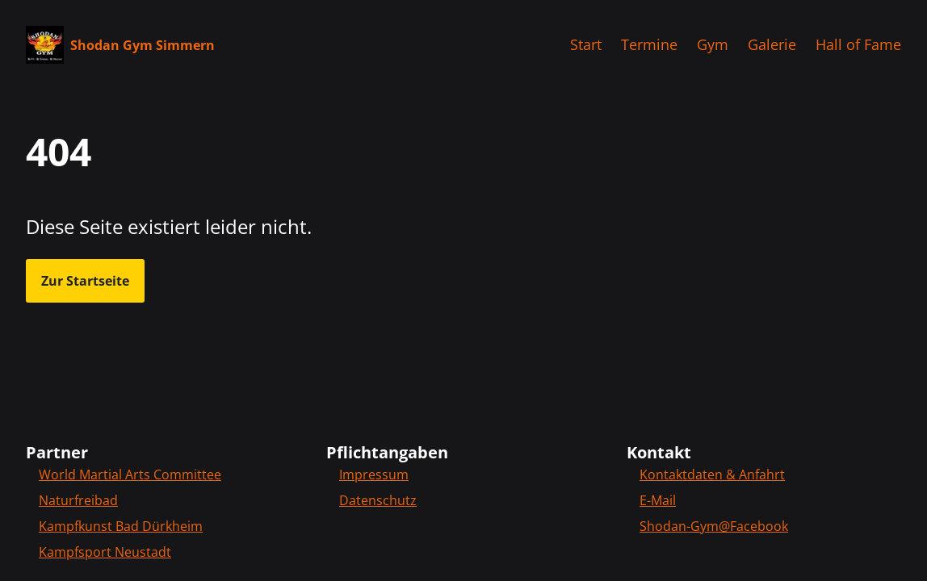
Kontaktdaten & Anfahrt (712, 474)
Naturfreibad (78, 500)
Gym (712, 44)
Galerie (772, 44)
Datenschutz (378, 500)
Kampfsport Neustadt (105, 552)
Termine (649, 44)
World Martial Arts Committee (130, 474)
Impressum (374, 474)
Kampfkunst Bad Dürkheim (121, 526)
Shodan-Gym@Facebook (714, 526)
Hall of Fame (858, 44)
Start (586, 44)
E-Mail (658, 500)
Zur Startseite (85, 281)
